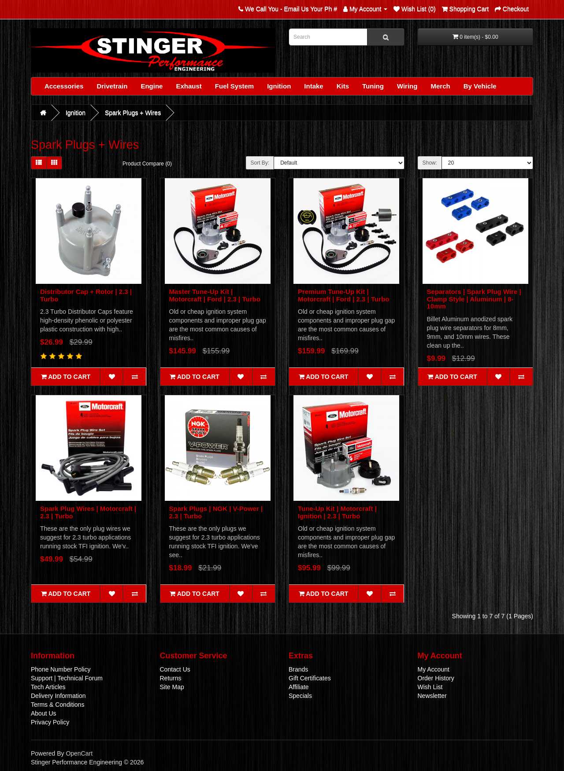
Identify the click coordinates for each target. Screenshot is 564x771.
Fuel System (234, 86)
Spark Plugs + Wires (133, 112)
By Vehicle (480, 86)
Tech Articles (48, 686)
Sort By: (260, 163)
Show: (430, 163)
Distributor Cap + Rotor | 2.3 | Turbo (86, 295)
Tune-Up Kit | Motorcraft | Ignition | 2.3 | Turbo (337, 512)
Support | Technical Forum (67, 678)
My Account (433, 669)
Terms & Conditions (57, 704)
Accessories (64, 86)
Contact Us (175, 669)
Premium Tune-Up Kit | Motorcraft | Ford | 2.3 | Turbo (343, 295)
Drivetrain (111, 86)
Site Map (172, 686)
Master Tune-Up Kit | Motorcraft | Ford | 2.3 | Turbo (214, 295)
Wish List (430, 686)
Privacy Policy (50, 722)
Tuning (373, 86)
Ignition (279, 86)
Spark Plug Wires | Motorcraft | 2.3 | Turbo (88, 512)
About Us (43, 713)
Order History (436, 678)
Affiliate (299, 686)
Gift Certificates (310, 678)
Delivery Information (58, 695)
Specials (300, 695)
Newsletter (432, 695)
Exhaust (188, 86)
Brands (298, 669)
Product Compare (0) (147, 164)
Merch (440, 86)
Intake (313, 86)
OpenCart (79, 753)
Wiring (407, 86)
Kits (343, 86)
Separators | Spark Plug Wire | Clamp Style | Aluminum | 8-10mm (474, 299)
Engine (152, 86)
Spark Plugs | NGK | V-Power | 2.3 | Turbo (216, 512)
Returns (171, 678)
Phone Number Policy (60, 669)
